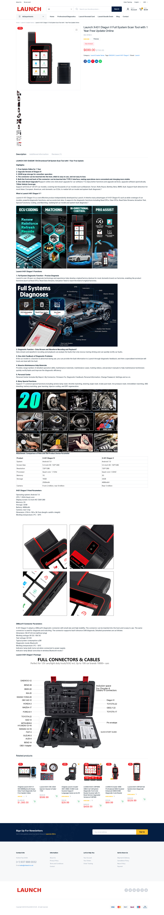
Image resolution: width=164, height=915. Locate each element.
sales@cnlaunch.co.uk (26, 865)
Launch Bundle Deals (105, 16)
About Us (18, 2)
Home (52, 16)
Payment (120, 866)
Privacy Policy (54, 860)
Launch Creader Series (27, 22)
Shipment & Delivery (123, 858)
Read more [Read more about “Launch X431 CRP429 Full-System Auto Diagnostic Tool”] (144, 799)
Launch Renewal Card (87, 16)
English (137, 2)
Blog (118, 16)
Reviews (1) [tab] (57, 154)
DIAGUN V (112, 55)
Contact (126, 16)
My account (27, 2)
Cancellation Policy (123, 860)
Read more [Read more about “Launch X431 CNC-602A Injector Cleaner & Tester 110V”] (56, 796)
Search (116, 9)
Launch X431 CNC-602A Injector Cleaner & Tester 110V (48, 789)
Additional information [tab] (39, 154)
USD (144, 2)
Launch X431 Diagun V (122, 55)
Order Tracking (128, 2)
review (96, 39)
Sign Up (142, 832)
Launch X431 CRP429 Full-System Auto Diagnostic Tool (136, 789)
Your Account (88, 858)
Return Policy (121, 863)
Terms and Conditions (56, 863)
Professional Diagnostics (66, 16)
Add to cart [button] (78, 801)
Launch (137, 55)
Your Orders (87, 860)
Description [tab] (21, 154)
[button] (76, 29)
